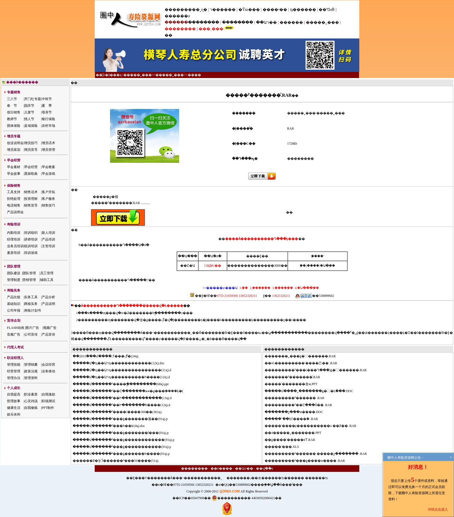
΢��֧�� (303, 266)
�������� (203, 22)
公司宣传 (31, 334)
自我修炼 (31, 408)
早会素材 (13, 167)
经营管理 (13, 371)
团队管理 (29, 273)
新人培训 (48, 233)
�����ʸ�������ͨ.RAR (295, 377)
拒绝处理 (13, 199)
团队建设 (13, 273)
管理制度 (13, 280)
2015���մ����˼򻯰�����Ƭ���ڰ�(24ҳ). (109, 356)
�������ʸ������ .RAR (297, 398)
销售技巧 (48, 205)
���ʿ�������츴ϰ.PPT (294, 384)
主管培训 (48, 246)
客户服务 (48, 199)
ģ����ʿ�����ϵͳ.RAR (293, 440)
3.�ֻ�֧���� (282, 288)
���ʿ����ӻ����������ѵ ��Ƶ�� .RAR (314, 426)
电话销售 (13, 205)
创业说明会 (15, 143)
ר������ (223, 10)
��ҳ (117, 75)
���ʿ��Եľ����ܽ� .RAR (294, 419)
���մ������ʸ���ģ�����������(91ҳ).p (125, 447)
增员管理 (48, 150)
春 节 (12, 106)
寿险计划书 (32, 310)
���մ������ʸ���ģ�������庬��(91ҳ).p (123, 419)
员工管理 (46, 273)
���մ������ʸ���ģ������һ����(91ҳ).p (124, 454)
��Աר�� (266, 22)
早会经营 (31, 167)
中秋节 (47, 99)
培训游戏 (31, 253)
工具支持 (13, 192)
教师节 (12, 119)
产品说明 (48, 304)
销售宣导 (31, 205)
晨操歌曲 (31, 174)
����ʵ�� (275, 10)
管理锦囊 (31, 364)
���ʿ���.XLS (285, 447)
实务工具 (31, 297)
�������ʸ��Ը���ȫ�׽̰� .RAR (301, 405)
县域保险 (31, 126)
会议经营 (48, 364)
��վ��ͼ (264, 468)
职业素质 (31, 394)
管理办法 (13, 378)
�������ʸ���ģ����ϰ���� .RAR (308, 461)
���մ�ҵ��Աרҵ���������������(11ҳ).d (125, 370)
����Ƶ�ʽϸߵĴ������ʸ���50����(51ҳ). (119, 461)
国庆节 (29, 106)
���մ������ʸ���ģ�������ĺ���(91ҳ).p (124, 433)
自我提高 (13, 394)
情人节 (29, 119)
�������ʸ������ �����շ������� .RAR (319, 454)
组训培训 (31, 246)
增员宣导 (31, 150)
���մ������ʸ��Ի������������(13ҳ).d (125, 398)
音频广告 (13, 334)
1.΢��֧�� (243, 288)
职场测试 (48, 401)
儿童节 (29, 112)
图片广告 (32, 328)
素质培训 (13, 253)
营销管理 (29, 280)
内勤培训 (13, 233)
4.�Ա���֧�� (306, 288)
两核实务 (31, 304)
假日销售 (13, 112)
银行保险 (48, 119)
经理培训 (13, 239)
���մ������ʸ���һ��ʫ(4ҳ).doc (112, 426)
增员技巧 (31, 143)
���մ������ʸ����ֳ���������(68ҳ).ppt (124, 384)
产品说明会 (15, 212)
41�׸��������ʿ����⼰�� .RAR (304, 363)
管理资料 (31, 378)
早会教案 (48, 167)
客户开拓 (48, 192)
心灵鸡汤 (31, 401)
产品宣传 (48, 334)
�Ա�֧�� (327, 266)
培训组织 (31, 233)
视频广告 (50, 328)
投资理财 (31, 199)
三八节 (12, 99)
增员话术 (48, 143)
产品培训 (48, 239)
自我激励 (48, 394)
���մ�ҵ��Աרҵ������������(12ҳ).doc (121, 363)
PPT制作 (48, 408)
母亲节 (47, 112)
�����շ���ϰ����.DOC (297, 412)
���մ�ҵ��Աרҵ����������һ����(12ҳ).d (124, 377)
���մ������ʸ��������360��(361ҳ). (120, 412)
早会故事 (13, 174)
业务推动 (48, 371)
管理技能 (13, 364)
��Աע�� (244, 468)
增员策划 (13, 150)
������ (291, 22)
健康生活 (13, 408)
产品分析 (48, 297)
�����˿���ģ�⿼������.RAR (303, 356)
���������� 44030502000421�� (247, 498)
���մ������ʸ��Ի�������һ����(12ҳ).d (124, 405)
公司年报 (13, 310)
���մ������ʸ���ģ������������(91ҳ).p (126, 440)
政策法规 (31, 371)
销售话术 (31, 192)
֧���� (313, 266)
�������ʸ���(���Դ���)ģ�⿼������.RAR (319, 370)
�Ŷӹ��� (249, 10)
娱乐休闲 (13, 414)
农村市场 (48, 126)
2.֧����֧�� (259, 288)
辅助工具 (46, 280)
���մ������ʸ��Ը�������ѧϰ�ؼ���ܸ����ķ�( (131, 391)
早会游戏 (48, 174)
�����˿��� (322, 22)
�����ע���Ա (222, 288)
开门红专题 (32, 99)
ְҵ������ (303, 10)
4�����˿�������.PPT (296, 433)
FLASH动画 (15, 328)
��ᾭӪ (327, 10)
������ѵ (177, 16)
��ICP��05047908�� (191, 498)
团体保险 (13, 126)
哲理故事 (13, 401)
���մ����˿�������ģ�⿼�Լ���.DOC (312, 391)
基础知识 (13, 304)
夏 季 (47, 106)
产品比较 (13, 297)
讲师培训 (31, 239)
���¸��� (211, 29)
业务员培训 (15, 246)
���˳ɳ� (197, 10)
